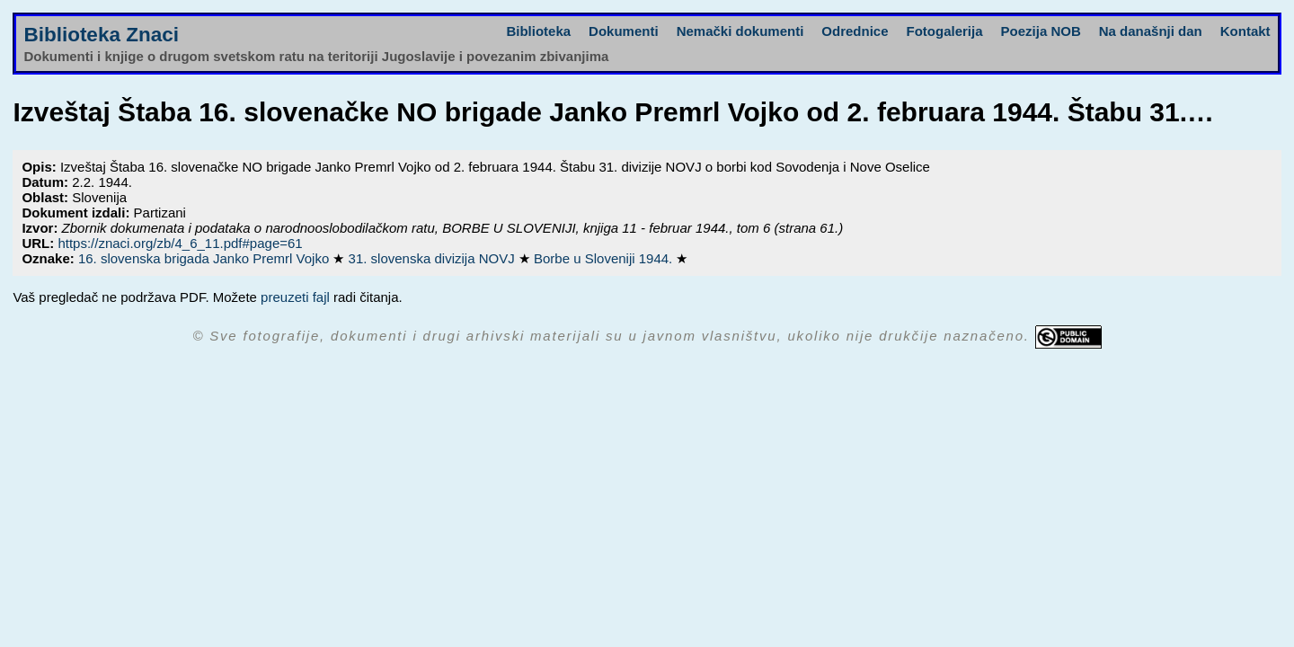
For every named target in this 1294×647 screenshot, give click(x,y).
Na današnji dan (1150, 31)
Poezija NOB (1041, 31)
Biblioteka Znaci (101, 34)
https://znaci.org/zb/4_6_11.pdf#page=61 (180, 243)
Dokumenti (624, 31)
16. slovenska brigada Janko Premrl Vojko (205, 258)
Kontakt (1245, 31)
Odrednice (854, 31)
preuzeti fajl (295, 297)
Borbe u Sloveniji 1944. (605, 258)
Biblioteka (538, 31)
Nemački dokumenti (740, 31)
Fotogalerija (945, 31)
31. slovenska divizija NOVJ (433, 258)
